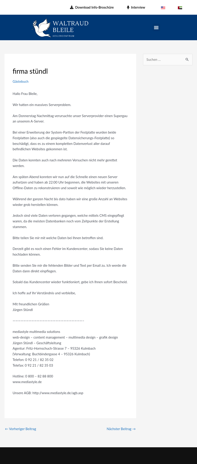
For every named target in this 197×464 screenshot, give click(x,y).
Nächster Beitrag (121, 429)
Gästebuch (20, 81)
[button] (156, 27)
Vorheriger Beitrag (20, 429)
